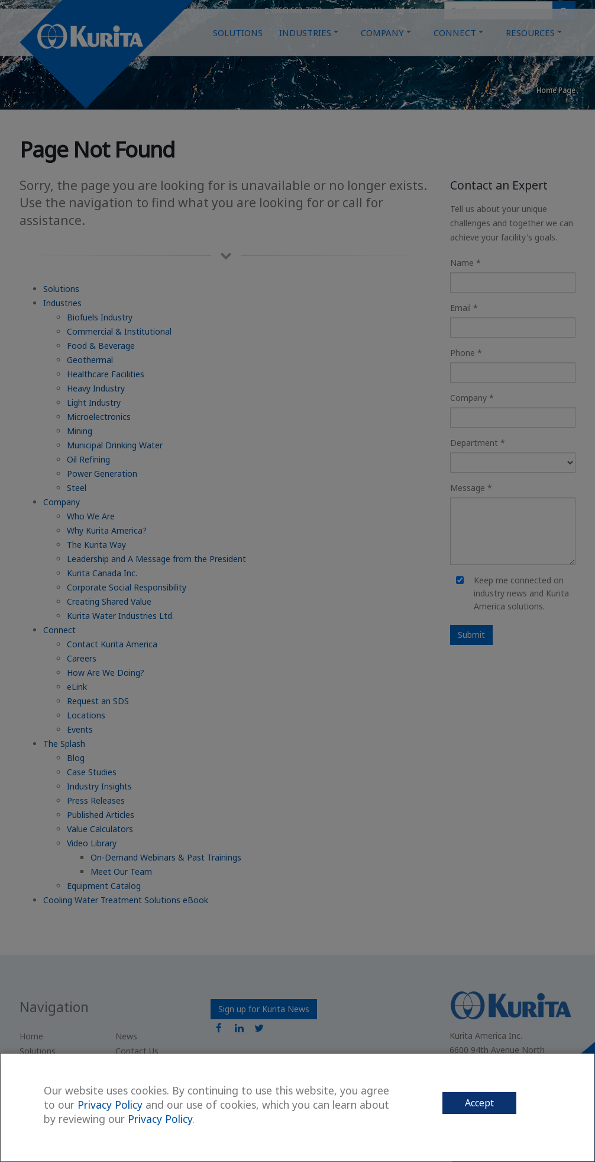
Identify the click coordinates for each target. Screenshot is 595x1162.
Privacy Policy (110, 1104)
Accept (479, 1102)
